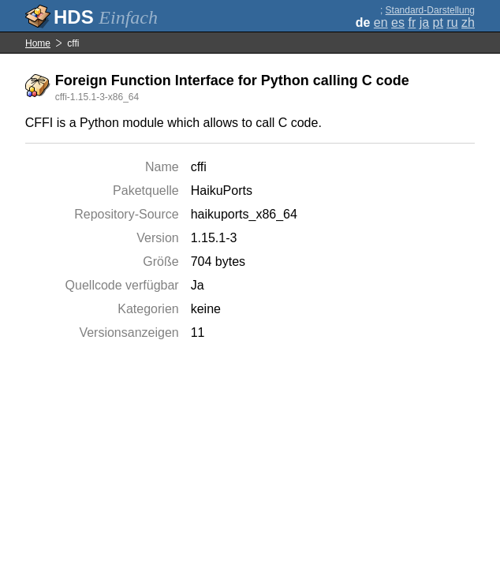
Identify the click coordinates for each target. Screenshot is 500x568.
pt (438, 22)
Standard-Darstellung (430, 10)
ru (451, 22)
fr (412, 22)
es (398, 22)
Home (37, 43)
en (381, 22)
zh (468, 22)
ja (424, 22)
